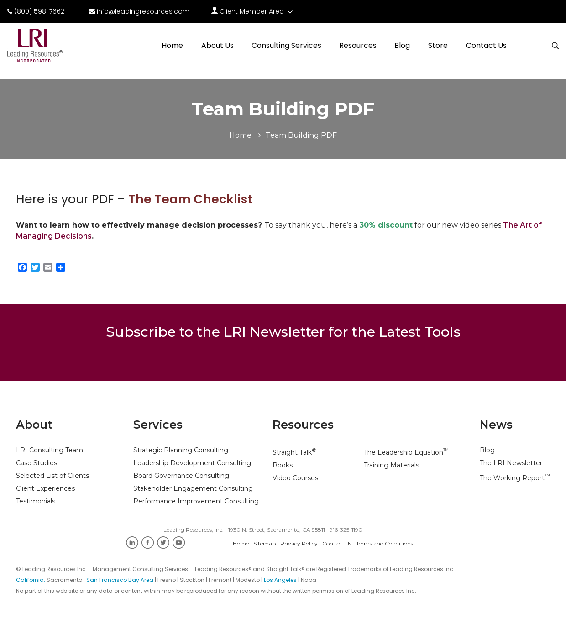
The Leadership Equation (406, 452)
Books (283, 465)
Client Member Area (253, 11)
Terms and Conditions (384, 543)
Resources (358, 45)
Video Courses (295, 478)
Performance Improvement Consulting (196, 501)
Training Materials (391, 465)
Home (172, 45)
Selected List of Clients (52, 476)
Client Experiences (45, 488)
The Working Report (515, 478)
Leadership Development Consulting (192, 463)
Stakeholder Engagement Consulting (193, 488)
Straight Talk (295, 452)
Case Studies (36, 463)
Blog (402, 45)
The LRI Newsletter (511, 463)
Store (438, 45)
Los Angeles (280, 580)
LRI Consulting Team (49, 450)
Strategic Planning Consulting (180, 450)
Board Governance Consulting (181, 476)
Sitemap (264, 543)
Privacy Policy (299, 543)
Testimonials (35, 501)
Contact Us (486, 45)
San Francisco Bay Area (119, 580)
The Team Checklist (190, 199)
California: (31, 580)
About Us (217, 45)
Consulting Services (286, 45)
